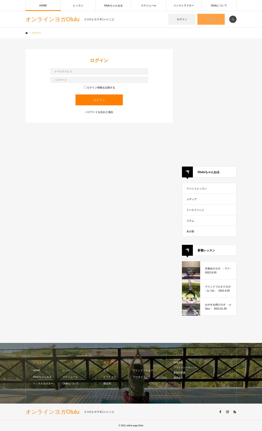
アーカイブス (140, 376)
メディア (191, 199)
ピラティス (109, 376)
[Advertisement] (209, 103)
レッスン (78, 5)
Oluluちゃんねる (113, 5)
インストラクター (184, 5)
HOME (43, 5)
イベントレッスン (196, 188)
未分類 (190, 231)
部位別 (107, 383)
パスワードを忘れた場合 (99, 112)
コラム (190, 220)
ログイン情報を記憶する (99, 87)
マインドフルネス (143, 370)
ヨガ (105, 370)
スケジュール (148, 5)
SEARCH (233, 19)
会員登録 (211, 19)
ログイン (182, 19)
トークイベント (195, 210)
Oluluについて (219, 5)
